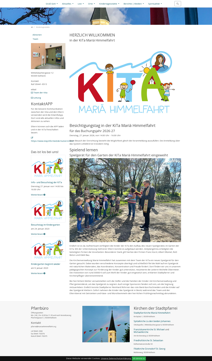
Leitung (37, 97)
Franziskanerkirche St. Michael (149, 329)
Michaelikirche (141, 332)
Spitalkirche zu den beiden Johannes (152, 321)
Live (80, 3)
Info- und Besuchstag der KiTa (46, 182)
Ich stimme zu (139, 358)
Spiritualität (154, 3)
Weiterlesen (38, 194)
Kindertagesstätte (108, 3)
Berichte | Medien (133, 3)
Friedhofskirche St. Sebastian (148, 340)
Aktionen (37, 34)
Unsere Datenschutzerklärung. (116, 358)
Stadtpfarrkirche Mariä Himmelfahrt (152, 312)
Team (35, 39)
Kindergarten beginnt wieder (45, 264)
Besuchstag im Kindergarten (45, 224)
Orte (90, 3)
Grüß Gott (51, 3)
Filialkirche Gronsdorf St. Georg (149, 348)
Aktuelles (67, 3)
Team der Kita (40, 92)
